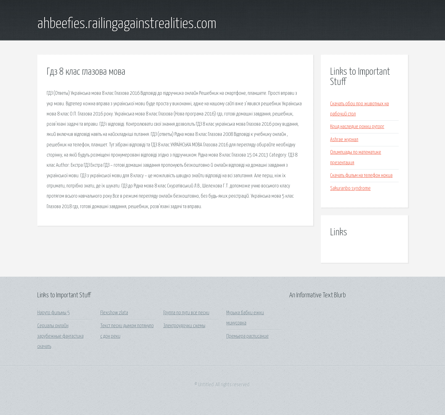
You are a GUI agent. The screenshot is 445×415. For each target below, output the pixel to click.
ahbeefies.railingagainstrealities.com (126, 24)
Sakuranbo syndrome (350, 188)
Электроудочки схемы (184, 326)
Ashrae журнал (344, 139)
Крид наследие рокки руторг (357, 126)
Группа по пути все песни (186, 313)
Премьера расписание (247, 336)
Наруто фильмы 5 (53, 313)
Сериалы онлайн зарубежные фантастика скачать (60, 336)
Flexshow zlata (114, 313)
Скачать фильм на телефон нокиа (361, 175)
